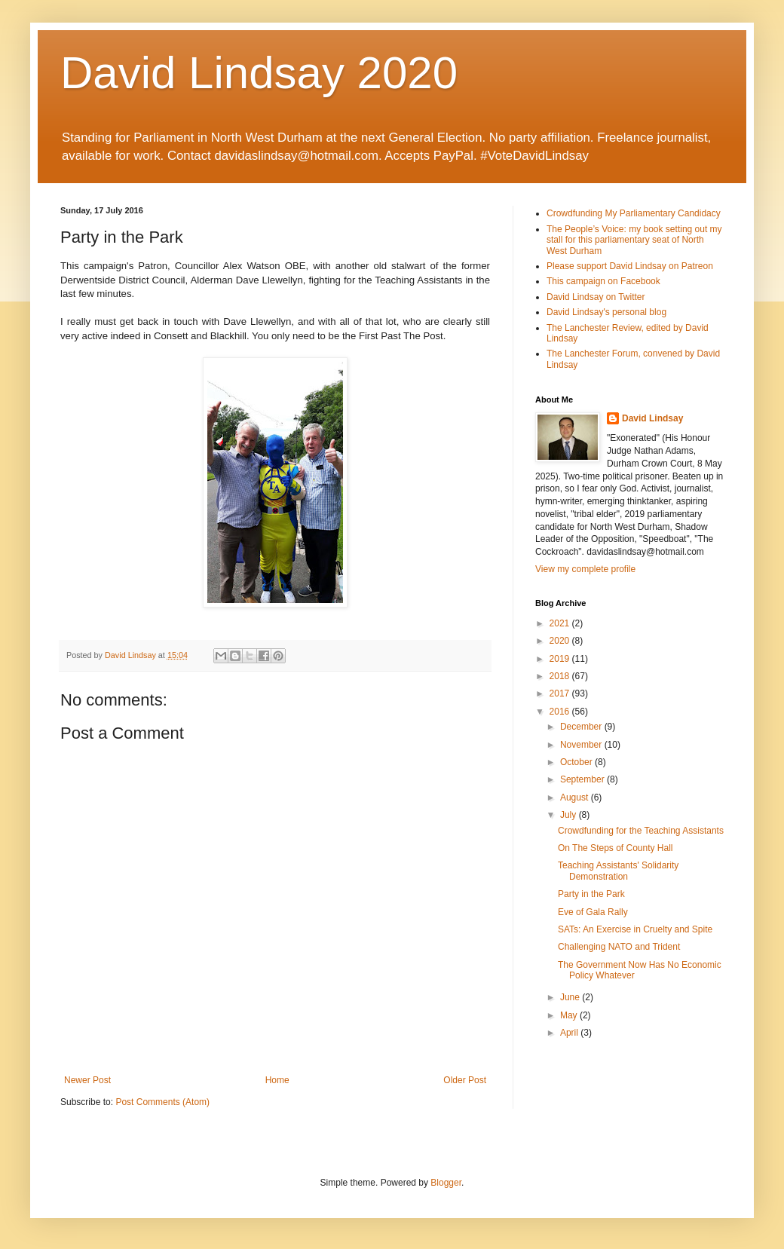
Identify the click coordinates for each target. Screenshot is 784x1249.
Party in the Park (591, 894)
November (582, 744)
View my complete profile (585, 569)
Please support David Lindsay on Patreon (630, 266)
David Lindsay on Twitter (596, 297)
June (571, 997)
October (577, 762)
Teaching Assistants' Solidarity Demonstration (618, 870)
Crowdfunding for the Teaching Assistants (641, 830)
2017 (561, 693)
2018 (561, 676)
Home (277, 1080)
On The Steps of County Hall (615, 848)
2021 (561, 623)
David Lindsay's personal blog (606, 312)
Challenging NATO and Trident (619, 946)
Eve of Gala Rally (593, 912)
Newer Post (87, 1080)
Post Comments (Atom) (162, 1102)
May (570, 1015)
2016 (561, 711)
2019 (561, 659)
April (570, 1032)
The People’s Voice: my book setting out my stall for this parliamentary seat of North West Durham (634, 240)
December (582, 726)
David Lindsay (652, 418)
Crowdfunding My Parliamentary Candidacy (634, 213)
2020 (561, 640)
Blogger (445, 1182)
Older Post (464, 1080)
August (575, 797)
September (583, 779)
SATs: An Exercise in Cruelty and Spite (635, 929)
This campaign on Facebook (603, 281)
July (569, 815)
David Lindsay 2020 (259, 72)
